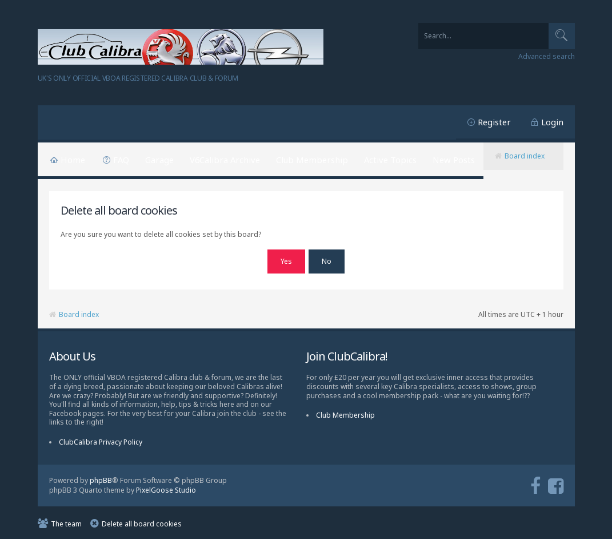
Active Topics (390, 159)
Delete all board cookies (142, 522)
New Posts (454, 159)
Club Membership (312, 159)
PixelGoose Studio (166, 488)
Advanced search (546, 56)
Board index (525, 156)
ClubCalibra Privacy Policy (100, 440)
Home (73, 159)
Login (552, 122)
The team (66, 522)
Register (494, 122)
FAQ (121, 159)
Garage (159, 159)
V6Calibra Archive (225, 159)
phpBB (101, 478)
